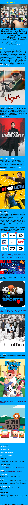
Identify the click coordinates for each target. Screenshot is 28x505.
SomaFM (2, 479)
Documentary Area (5, 446)
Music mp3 (3, 465)
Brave (13, 41)
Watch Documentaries (6, 455)
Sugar (5, 48)
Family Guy (3, 354)
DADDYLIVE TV (4, 213)
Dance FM (3, 470)
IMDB (1, 65)
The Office (3, 308)
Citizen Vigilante (8, 107)
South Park (3, 399)
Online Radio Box (5, 486)
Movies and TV (4, 253)
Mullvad (19, 45)
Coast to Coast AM (5, 494)
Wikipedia (8, 65)
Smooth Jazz (3, 474)
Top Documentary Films (6, 452)
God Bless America (9, 158)
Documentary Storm (5, 449)
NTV (1, 227)
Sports (2, 276)
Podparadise (3, 460)
